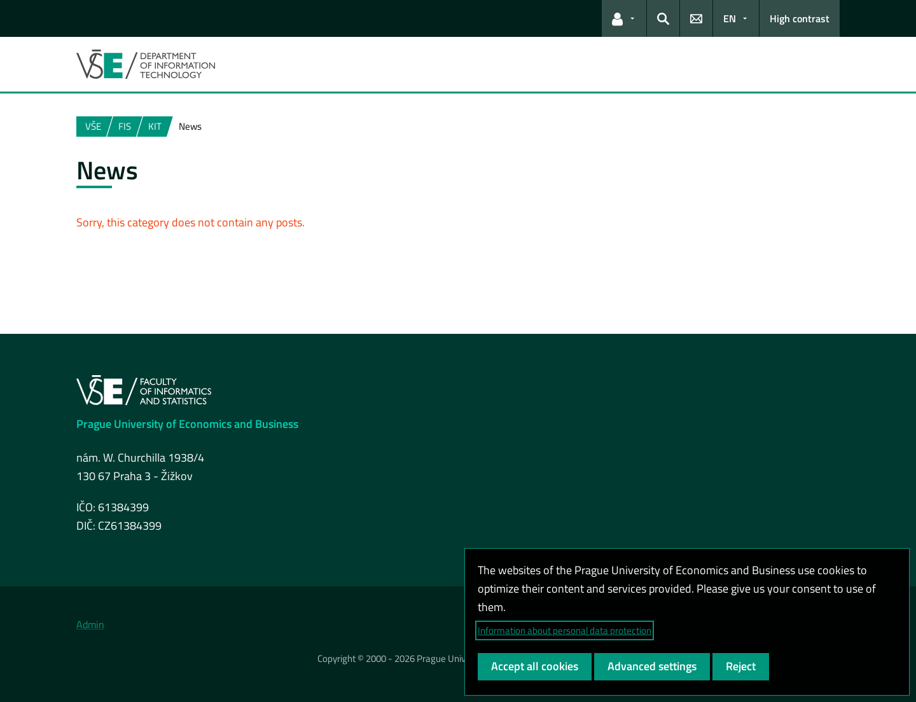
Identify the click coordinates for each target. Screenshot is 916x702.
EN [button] (729, 18)
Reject (741, 666)
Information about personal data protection (564, 630)
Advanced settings (652, 666)
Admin (90, 624)
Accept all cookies (534, 666)
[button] (624, 18)
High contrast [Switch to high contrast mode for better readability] (799, 18)
